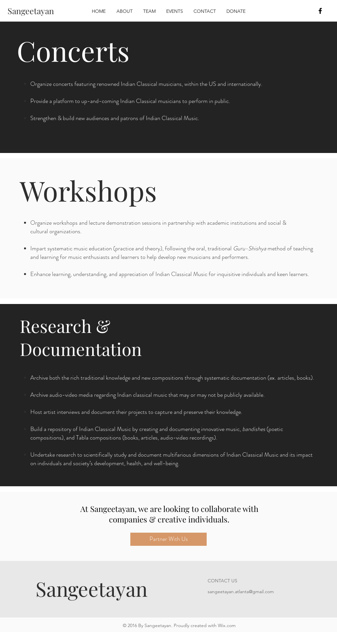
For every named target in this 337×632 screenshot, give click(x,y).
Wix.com (227, 625)
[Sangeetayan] (30, 10)
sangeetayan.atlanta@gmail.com (241, 591)
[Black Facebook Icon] (320, 11)
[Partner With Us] (168, 539)
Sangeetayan (91, 588)
